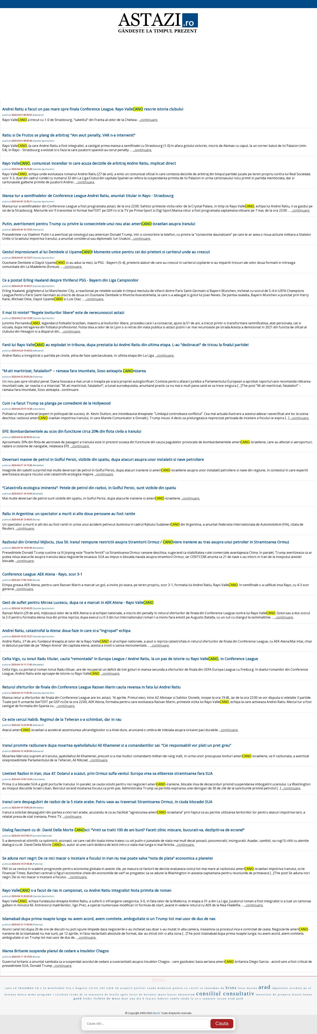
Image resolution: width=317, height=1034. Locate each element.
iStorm (156, 1013)
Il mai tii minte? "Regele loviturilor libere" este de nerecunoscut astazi (63, 312)
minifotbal (56, 987)
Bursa (36, 437)
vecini (93, 988)
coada (151, 987)
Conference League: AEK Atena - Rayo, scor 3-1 (42, 574)
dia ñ (141, 998)
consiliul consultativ (225, 993)
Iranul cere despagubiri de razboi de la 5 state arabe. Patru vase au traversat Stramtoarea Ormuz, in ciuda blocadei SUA (107, 801)
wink (231, 998)
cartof (194, 988)
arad (265, 987)
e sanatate (208, 998)
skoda (185, 998)
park (239, 998)
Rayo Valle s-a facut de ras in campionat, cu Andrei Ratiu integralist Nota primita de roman (86, 890)
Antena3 (37, 493)
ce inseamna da (212, 987)
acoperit (126, 988)
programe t (46, 994)
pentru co (180, 987)
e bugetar (80, 987)
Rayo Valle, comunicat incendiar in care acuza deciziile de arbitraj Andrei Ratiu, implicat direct (89, 163)
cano (8, 988)
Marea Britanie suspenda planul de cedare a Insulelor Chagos (55, 950)
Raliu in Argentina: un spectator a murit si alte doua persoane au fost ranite (68, 513)
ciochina (62, 994)
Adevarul (38, 114)
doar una (128, 998)
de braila (112, 994)
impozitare (280, 988)
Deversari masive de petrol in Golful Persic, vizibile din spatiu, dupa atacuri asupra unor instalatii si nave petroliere (103, 459)
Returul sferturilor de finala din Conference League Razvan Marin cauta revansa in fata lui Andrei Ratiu (91, 687)
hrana (231, 988)
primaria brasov (290, 994)
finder (88, 998)
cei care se (109, 987)
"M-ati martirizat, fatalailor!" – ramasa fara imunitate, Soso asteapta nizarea (74, 370)
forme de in (79, 994)
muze (162, 994)
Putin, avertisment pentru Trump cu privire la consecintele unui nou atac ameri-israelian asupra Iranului (98, 223)
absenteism (186, 994)
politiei (140, 988)
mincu (22, 994)
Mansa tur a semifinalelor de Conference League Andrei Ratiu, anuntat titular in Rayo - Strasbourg (87, 195)
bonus (307, 994)
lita (68, 988)
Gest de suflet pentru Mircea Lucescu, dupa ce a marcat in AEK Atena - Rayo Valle (77, 602)
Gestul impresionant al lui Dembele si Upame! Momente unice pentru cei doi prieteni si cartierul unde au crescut (106, 251)
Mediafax (38, 465)
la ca (194, 998)
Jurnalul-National (42, 835)
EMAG (158, 979)
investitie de (266, 994)
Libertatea (38, 408)
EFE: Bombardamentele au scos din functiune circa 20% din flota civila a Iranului (71, 431)
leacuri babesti (157, 998)
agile (124, 994)
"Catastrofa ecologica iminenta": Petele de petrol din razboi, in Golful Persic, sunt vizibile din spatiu (89, 487)
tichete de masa (107, 998)
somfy (175, 998)
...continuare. (148, 120)
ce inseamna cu (26, 987)
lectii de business (143, 994)
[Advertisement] (158, 66)
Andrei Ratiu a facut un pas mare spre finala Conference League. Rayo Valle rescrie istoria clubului (92, 109)
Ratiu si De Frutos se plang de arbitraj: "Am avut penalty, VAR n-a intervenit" (68, 135)
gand (78, 998)
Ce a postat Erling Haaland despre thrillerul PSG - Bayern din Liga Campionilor (70, 280)
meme (32, 994)
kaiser (172, 994)
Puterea (37, 376)
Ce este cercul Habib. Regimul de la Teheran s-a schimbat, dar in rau (61, 719)
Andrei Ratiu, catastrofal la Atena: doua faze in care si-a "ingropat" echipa (66, 630)
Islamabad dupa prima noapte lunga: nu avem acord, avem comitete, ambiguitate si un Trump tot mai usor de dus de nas (108, 918)
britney (11, 994)
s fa (43, 987)
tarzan (222, 998)
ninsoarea (96, 994)
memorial (164, 988)
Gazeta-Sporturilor (43, 140)
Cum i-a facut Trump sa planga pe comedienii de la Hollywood (56, 403)
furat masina (247, 988)
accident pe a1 (301, 988)
